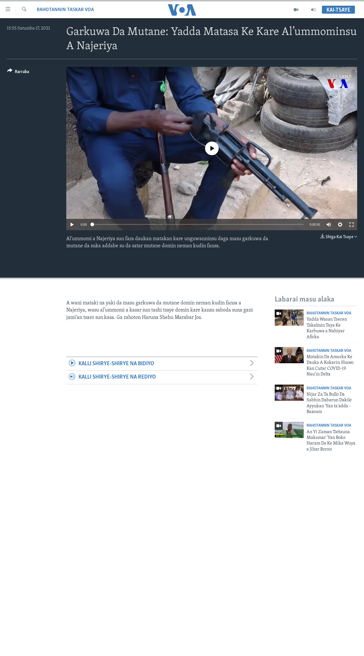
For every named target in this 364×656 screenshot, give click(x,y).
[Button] (18, 72)
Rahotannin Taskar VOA (65, 10)
